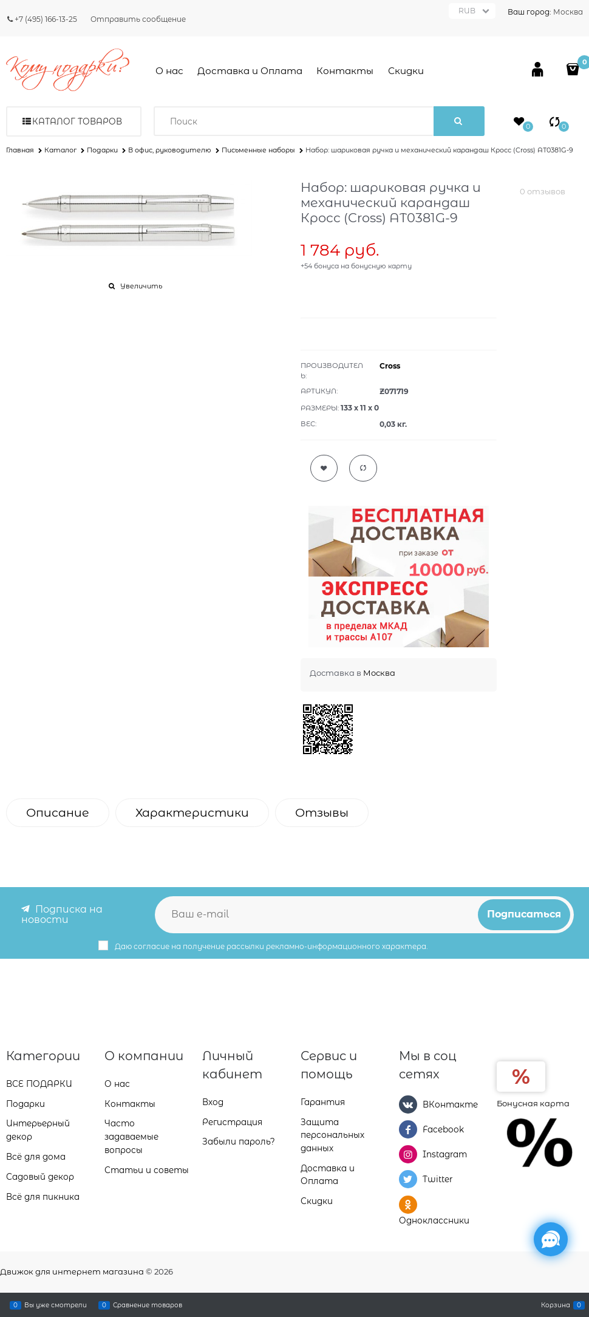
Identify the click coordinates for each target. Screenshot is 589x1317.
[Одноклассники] (408, 1204)
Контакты (344, 71)
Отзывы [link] (322, 812)
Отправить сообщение (138, 19)
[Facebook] (408, 1129)
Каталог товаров (77, 121)
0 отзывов (542, 191)
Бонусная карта (533, 1103)
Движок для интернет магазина (72, 1271)
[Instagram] (408, 1154)
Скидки (406, 71)
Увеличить (141, 286)
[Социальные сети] (551, 1239)
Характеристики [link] (192, 812)
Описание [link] (57, 812)
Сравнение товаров (147, 1305)
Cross (390, 365)
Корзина (555, 1305)
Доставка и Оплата (249, 71)
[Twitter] (408, 1179)
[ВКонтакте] (408, 1104)
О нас (169, 71)
